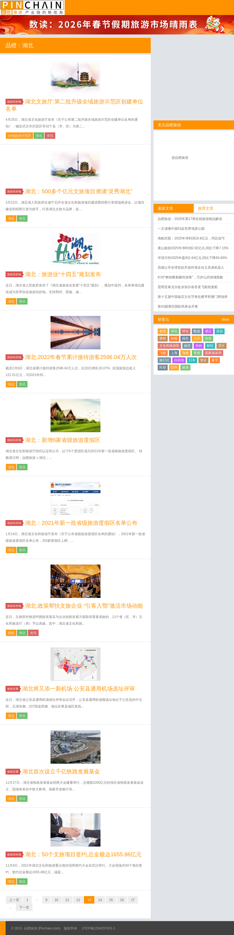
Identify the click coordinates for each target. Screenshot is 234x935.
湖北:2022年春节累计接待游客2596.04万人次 (81, 357)
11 (67, 900)
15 (111, 900)
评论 (185, 331)
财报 (174, 338)
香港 (196, 353)
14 (100, 900)
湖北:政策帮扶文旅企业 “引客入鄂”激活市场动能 (84, 606)
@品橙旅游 (180, 158)
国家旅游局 (213, 353)
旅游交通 (13, 688)
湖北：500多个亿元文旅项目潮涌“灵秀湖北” (78, 191)
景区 (221, 346)
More (225, 319)
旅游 (185, 367)
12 (78, 900)
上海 (174, 353)
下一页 (24, 907)
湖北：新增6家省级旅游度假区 (62, 440)
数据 (196, 331)
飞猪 (162, 353)
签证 (203, 360)
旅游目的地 (15, 101)
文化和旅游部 (169, 346)
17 (133, 900)
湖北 (39, 136)
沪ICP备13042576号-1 (98, 928)
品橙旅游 (32, 7)
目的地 (179, 360)
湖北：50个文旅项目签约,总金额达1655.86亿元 (83, 854)
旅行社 (164, 360)
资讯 (50, 136)
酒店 (208, 331)
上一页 (14, 900)
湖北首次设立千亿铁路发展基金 (61, 771)
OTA (174, 367)
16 (122, 900)
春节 (215, 360)
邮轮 (210, 346)
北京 (196, 338)
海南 (185, 353)
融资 (187, 346)
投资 (208, 338)
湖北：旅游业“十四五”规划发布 (63, 274)
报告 (185, 338)
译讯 (174, 331)
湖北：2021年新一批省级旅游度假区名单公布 (81, 523)
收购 (198, 346)
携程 (11, 633)
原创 (219, 331)
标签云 (163, 319)
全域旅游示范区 (19, 136)
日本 (192, 360)
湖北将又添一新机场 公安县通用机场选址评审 (78, 689)
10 (56, 900)
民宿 (162, 367)
